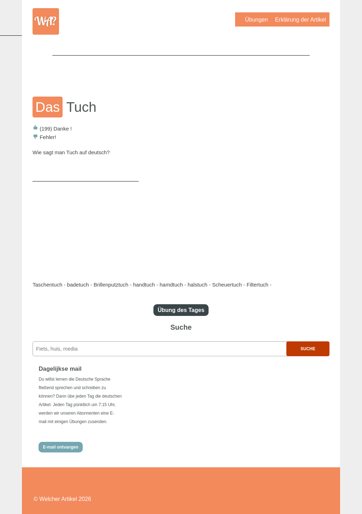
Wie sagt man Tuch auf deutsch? (71, 152)
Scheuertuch (227, 285)
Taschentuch (47, 285)
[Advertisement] (181, 71)
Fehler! (44, 137)
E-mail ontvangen (60, 447)
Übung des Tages (181, 310)
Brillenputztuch (111, 285)
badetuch (78, 285)
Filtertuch (257, 285)
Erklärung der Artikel (300, 20)
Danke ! (52, 129)
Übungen (256, 20)
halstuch (198, 285)
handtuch (144, 285)
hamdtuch (171, 285)
